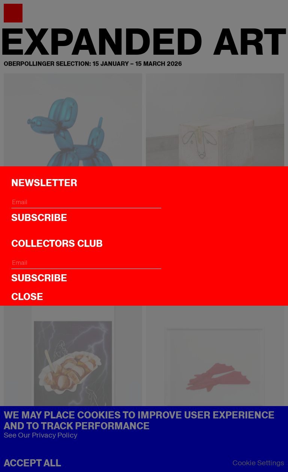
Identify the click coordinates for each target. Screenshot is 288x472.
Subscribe (39, 217)
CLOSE (27, 296)
